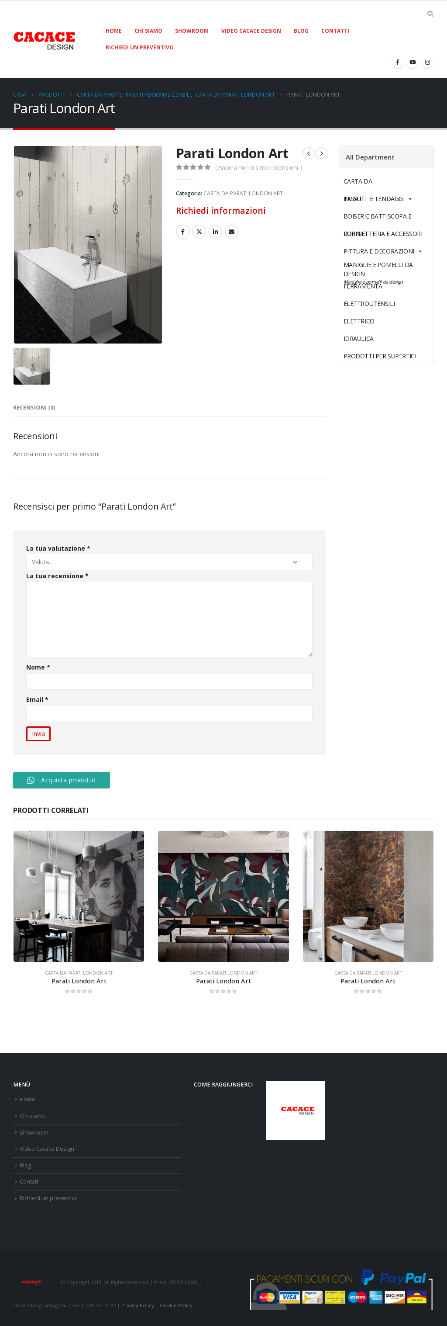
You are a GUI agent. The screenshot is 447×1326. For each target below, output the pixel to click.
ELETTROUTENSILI (390, 303)
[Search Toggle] (430, 14)
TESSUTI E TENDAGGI (374, 198)
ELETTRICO (379, 321)
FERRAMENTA (383, 286)
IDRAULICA (379, 338)
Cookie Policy (176, 1305)
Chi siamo (148, 31)
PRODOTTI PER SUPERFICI (380, 356)
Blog (301, 31)
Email (37, 699)
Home (114, 31)
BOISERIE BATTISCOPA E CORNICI (378, 218)
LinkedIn (215, 232)
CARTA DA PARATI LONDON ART (243, 193)
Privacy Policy (137, 1305)
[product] (79, 896)
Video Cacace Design (251, 31)
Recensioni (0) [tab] (34, 407)
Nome (38, 667)
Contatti (335, 31)
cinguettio (199, 232)
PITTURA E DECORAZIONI (383, 251)
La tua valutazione (58, 548)
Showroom (192, 31)
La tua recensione (57, 576)
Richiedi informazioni (221, 210)
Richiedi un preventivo (140, 47)
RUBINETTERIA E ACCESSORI (383, 233)
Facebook (183, 232)
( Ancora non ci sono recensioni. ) (258, 167)
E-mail (232, 232)
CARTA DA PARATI (378, 183)
